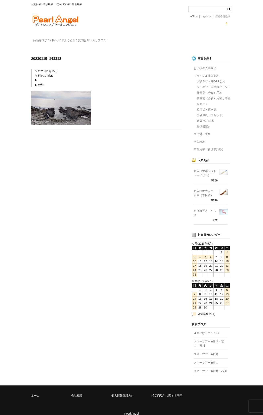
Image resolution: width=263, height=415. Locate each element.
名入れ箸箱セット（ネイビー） (205, 167)
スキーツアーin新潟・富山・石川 (209, 337)
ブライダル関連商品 (206, 70)
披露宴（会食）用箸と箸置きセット (213, 95)
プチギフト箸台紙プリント (213, 81)
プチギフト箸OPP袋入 (211, 75)
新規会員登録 (222, 16)
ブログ (137, 38)
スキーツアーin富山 (206, 356)
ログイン (206, 16)
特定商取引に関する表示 (167, 389)
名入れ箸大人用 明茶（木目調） (205, 187)
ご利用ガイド (66, 38)
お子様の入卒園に (205, 62)
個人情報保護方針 (122, 389)
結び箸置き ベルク (205, 207)
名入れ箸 (199, 135)
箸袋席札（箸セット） (211, 109)
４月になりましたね (206, 327)
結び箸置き (204, 120)
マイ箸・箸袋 (202, 128)
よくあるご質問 (92, 38)
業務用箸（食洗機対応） (209, 143)
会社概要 (77, 389)
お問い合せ (118, 38)
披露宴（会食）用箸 (209, 86)
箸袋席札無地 (205, 115)
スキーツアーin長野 (206, 348)
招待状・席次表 (206, 103)
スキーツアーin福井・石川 (210, 365)
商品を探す (42, 38)
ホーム (35, 389)
